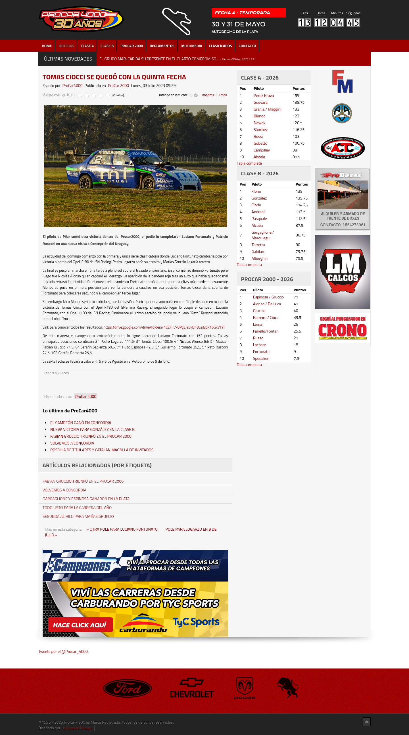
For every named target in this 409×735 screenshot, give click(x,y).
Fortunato (261, 351)
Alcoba (257, 225)
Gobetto (260, 143)
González (259, 198)
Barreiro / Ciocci (266, 317)
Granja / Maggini (267, 109)
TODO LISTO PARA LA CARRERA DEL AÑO (77, 507)
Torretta (258, 245)
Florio (256, 191)
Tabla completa (249, 163)
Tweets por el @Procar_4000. (63, 651)
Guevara (261, 102)
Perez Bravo (264, 95)
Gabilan (258, 251)
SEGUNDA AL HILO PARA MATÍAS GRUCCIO (78, 516)
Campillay (262, 150)
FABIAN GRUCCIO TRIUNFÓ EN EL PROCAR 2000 (91, 436)
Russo (258, 338)
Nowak (259, 123)
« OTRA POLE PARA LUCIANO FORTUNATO (122, 529)
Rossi (258, 136)
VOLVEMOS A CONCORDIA (72, 443)
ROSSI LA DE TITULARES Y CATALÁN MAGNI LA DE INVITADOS (101, 450)
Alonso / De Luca (267, 304)
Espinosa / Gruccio (268, 297)
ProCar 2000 (118, 85)
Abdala (259, 157)
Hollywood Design (76, 728)
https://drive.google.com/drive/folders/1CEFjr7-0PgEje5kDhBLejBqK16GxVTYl (163, 327)
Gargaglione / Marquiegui (263, 235)
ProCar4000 (72, 85)
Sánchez (261, 129)
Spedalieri (261, 358)
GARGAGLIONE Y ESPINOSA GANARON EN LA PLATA (86, 499)
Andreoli (259, 212)
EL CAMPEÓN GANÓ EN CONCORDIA (80, 422)
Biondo (259, 116)
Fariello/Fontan (266, 331)
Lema (257, 324)
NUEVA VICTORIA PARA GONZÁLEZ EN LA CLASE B (92, 429)
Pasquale (259, 218)
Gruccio (259, 310)
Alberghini (260, 258)
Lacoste (259, 345)
